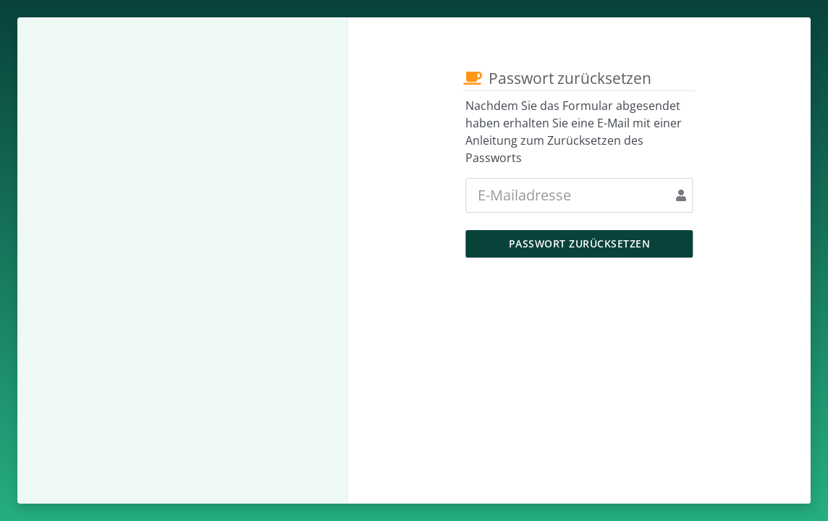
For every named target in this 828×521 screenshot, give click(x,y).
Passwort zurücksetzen (580, 243)
